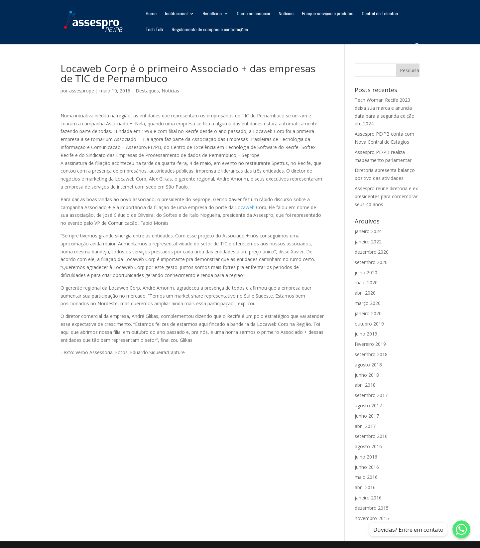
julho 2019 (366, 334)
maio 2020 (366, 282)
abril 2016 (365, 487)
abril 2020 (365, 293)
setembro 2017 (371, 395)
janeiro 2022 (368, 241)
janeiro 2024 (368, 231)
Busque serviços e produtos (327, 14)
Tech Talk (154, 30)
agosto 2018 (368, 364)
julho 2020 (366, 272)
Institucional (176, 14)
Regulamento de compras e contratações (210, 30)
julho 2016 (366, 457)
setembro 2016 (371, 436)
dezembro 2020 (372, 252)
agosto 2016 (368, 446)
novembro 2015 (372, 518)
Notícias (286, 14)
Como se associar (253, 14)
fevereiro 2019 (370, 344)
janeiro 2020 (368, 313)
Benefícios (212, 14)
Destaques (147, 90)
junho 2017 (367, 416)
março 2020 (368, 303)
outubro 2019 (369, 324)
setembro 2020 (371, 262)
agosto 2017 (368, 405)
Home (151, 14)
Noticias (170, 90)
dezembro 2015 (372, 508)
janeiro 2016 (368, 497)
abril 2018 (365, 385)
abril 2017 (365, 426)
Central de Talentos (380, 14)
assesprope (81, 90)
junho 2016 (367, 467)
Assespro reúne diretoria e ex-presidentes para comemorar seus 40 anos (387, 196)
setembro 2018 (371, 354)
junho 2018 (367, 375)
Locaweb (245, 207)
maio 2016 (366, 477)
